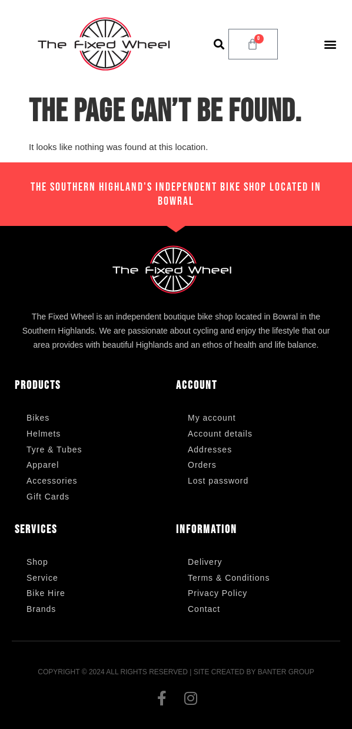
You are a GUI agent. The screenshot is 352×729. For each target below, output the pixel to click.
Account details (220, 433)
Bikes (37, 417)
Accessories (51, 480)
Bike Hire (45, 593)
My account (212, 417)
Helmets (43, 433)
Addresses (210, 449)
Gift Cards (47, 496)
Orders (202, 465)
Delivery (205, 562)
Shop (37, 562)
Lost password (218, 480)
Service (42, 577)
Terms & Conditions (229, 577)
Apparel (42, 465)
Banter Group (286, 672)
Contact (204, 609)
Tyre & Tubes (54, 449)
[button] (218, 44)
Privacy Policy (217, 593)
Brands (41, 609)
